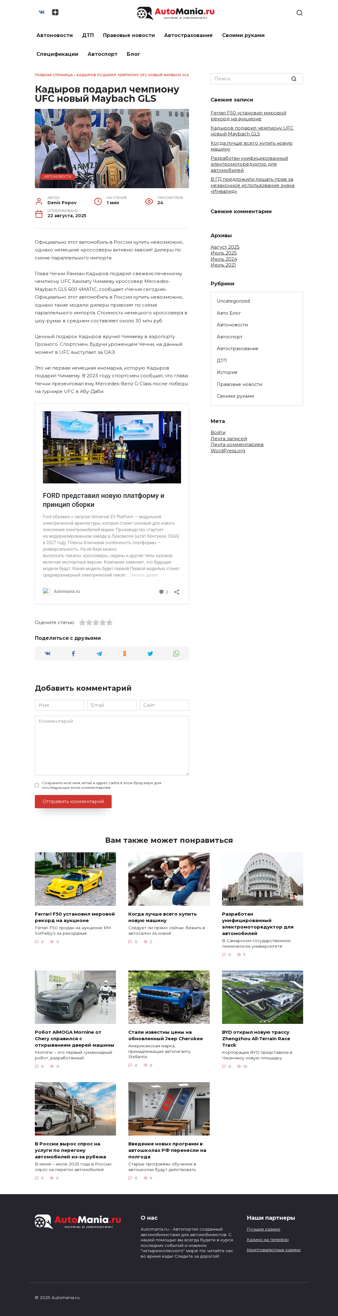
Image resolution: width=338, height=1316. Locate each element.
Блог (133, 54)
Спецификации (57, 54)
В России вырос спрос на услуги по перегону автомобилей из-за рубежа (70, 1149)
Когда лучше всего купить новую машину (162, 917)
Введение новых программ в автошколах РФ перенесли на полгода (167, 1149)
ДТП (88, 35)
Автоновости (54, 35)
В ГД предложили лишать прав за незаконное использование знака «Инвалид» (253, 185)
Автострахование (188, 35)
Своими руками (243, 35)
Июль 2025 (224, 253)
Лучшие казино (263, 1229)
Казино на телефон (268, 1239)
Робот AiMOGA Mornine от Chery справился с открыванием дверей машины (74, 1038)
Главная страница (54, 75)
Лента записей (229, 438)
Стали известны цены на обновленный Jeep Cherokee (165, 1035)
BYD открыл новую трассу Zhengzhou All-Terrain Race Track (256, 1038)
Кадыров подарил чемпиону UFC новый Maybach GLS (252, 131)
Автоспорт (102, 54)
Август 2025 (225, 247)
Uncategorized (233, 301)
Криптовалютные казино (274, 1249)
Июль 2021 (223, 265)
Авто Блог (229, 313)
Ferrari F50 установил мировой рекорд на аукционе (248, 116)
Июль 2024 (224, 259)
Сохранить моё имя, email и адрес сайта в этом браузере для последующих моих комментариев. (101, 785)
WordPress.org (228, 450)
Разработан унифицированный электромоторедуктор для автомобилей (249, 164)
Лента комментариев (237, 444)
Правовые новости (129, 35)
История (227, 372)
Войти (218, 432)
